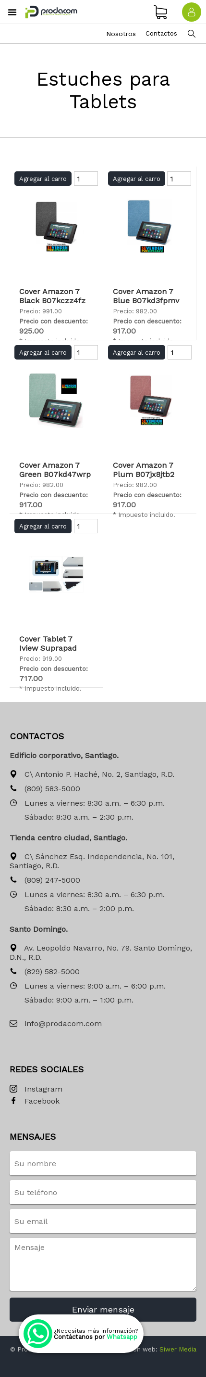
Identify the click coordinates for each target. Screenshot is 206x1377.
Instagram (36, 1089)
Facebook (35, 1101)
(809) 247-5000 (45, 880)
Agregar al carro (43, 178)
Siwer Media (177, 1349)
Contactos (161, 33)
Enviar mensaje (103, 1309)
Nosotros (121, 34)
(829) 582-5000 (45, 972)
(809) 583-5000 (45, 789)
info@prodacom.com (56, 1024)
